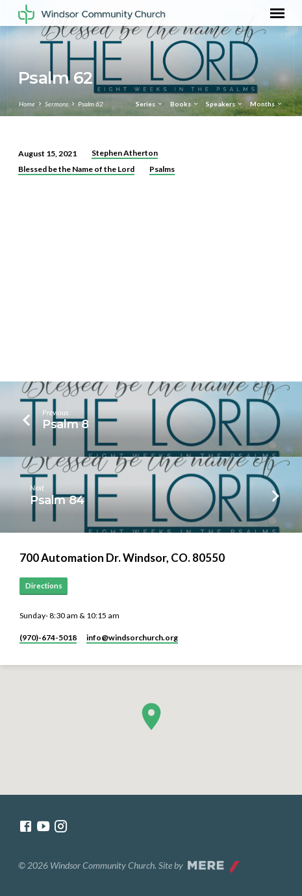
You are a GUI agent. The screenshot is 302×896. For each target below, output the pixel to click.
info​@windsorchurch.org (132, 637)
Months (266, 104)
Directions (43, 585)
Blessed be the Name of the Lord (76, 169)
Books (184, 104)
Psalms (162, 169)
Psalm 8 (65, 424)
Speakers (225, 104)
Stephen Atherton (125, 153)
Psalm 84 (57, 500)
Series (150, 104)
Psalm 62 (90, 104)
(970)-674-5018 (48, 637)
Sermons (56, 104)
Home (27, 104)
